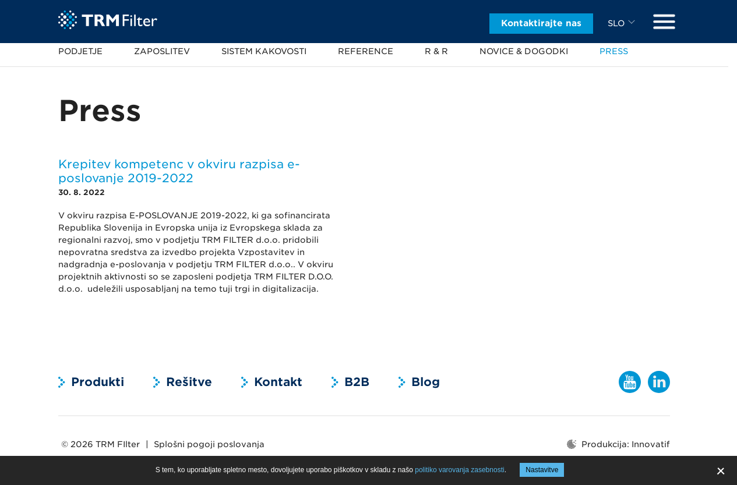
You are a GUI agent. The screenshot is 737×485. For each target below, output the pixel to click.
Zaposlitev (162, 51)
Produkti (97, 382)
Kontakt (278, 382)
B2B (356, 382)
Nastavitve (542, 470)
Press (614, 51)
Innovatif (651, 444)
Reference (365, 51)
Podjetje (80, 51)
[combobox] (623, 20)
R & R (436, 51)
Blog (425, 382)
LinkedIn (659, 382)
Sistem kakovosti (263, 51)
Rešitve (189, 382)
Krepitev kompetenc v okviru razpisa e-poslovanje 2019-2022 (179, 171)
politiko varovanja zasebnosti (459, 470)
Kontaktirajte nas (541, 20)
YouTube (630, 382)
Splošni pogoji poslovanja (209, 444)
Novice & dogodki (523, 51)
